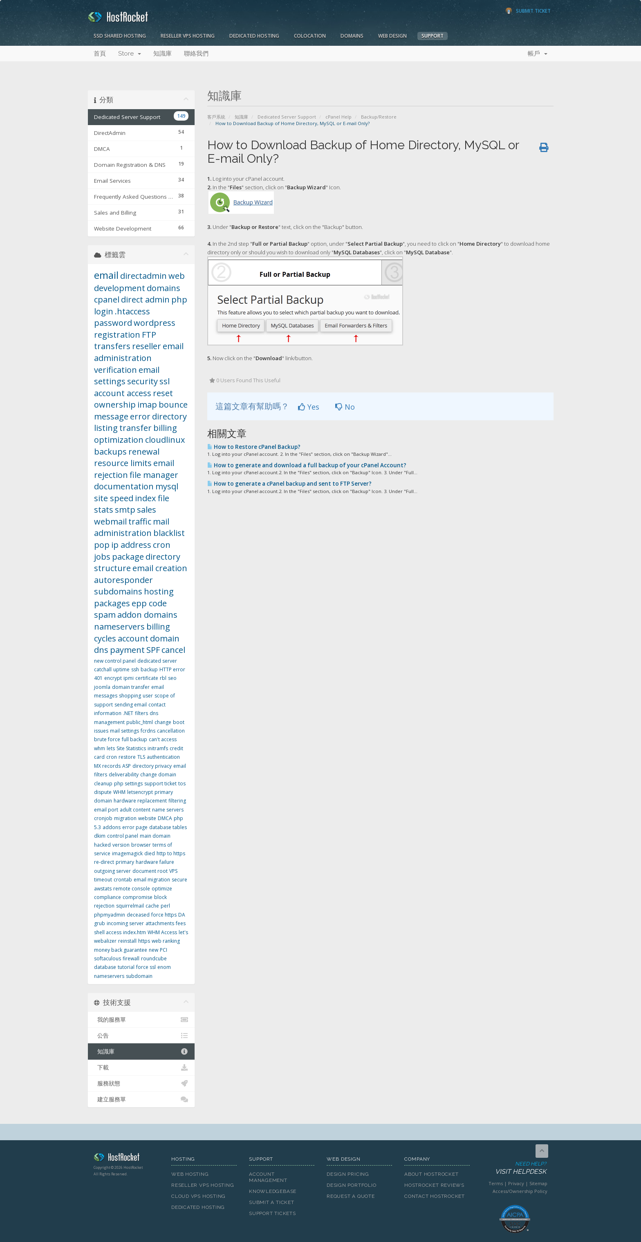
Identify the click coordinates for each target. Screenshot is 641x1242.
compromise (137, 897)
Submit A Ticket (271, 1202)
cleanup (103, 783)
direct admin (145, 299)
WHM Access (162, 932)
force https (164, 914)
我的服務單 (141, 1020)
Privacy (516, 1183)
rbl (163, 678)
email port (106, 809)
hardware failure (155, 862)
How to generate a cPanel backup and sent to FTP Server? (289, 483)
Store (129, 53)
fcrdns (148, 730)
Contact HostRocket (434, 1196)
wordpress (154, 322)
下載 (141, 1067)
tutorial (126, 967)
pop (102, 544)
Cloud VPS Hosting (198, 1196)
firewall (131, 958)
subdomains (118, 591)
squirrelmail (130, 905)
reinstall (127, 940)
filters (141, 713)
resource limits (123, 463)
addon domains (147, 614)
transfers (112, 346)
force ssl (146, 967)
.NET (128, 713)
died (149, 853)
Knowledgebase (272, 1191)
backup (149, 669)
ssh (135, 669)
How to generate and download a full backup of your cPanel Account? (306, 465)
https (144, 940)
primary (125, 862)
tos (182, 783)
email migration (152, 879)
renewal (143, 451)
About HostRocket (431, 1174)
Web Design (392, 35)
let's (183, 932)
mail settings (124, 730)
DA (181, 914)
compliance (107, 897)
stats (103, 509)
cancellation (171, 730)
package (128, 556)
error (140, 416)
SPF (153, 649)
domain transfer (131, 687)
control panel (122, 835)
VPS (173, 871)
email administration (139, 352)
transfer (135, 427)
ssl (164, 381)
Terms (496, 1183)
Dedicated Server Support (287, 117)
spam (105, 614)
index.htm (134, 932)
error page (135, 827)
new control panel (115, 660)
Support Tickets (272, 1213)
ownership (115, 404)
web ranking (166, 940)
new (153, 949)
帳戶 (537, 53)
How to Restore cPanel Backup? (253, 447)
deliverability (124, 774)
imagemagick (127, 853)
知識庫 (162, 53)
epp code (149, 603)
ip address (131, 544)
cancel (173, 649)
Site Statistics (131, 748)
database (105, 967)
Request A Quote (351, 1196)
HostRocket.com (126, 1158)
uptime (121, 669)
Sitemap (538, 1183)
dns (101, 649)
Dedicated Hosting (254, 35)
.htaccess (132, 311)
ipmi (128, 678)
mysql (166, 486)
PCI (163, 949)
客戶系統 (216, 117)
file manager (154, 474)
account (133, 638)
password (113, 322)
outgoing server (112, 871)
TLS (141, 756)
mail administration (131, 527)
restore (127, 756)
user (148, 695)
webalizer (105, 940)
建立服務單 (141, 1099)
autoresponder (123, 579)
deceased (138, 914)
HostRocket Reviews (434, 1185)
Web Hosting (190, 1174)
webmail (110, 521)
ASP (126, 765)
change (163, 722)
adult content (135, 809)
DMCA (165, 818)
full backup (134, 739)
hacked (102, 844)
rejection (104, 905)
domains (163, 288)
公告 (141, 1035)
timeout (103, 879)
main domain (155, 835)
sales (146, 509)
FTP (149, 334)
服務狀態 (141, 1083)
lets (111, 748)
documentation (124, 486)
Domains (352, 35)
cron (111, 756)
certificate (146, 678)
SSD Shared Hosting (120, 35)
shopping (130, 695)
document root (150, 871)
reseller (146, 346)
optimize (162, 888)
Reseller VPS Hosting (188, 35)
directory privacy (152, 765)
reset (163, 393)
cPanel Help (338, 117)
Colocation (310, 35)
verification (115, 369)
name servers (168, 809)
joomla (102, 687)
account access (122, 393)
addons (112, 827)
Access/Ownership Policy (520, 1191)
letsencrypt (140, 792)
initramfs (158, 748)
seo (172, 678)
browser (141, 844)
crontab (123, 879)
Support (432, 35)
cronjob (103, 818)
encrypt (113, 678)
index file (152, 498)
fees (181, 923)
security (142, 381)
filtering (177, 800)
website (147, 818)
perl (165, 905)
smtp (125, 509)
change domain (158, 774)
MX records (107, 765)
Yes (308, 407)
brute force (107, 739)
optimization (118, 439)
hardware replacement (140, 800)
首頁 (100, 53)
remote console (131, 888)
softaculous (107, 958)
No (345, 407)
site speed (113, 498)
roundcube (154, 958)
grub (99, 923)
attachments (160, 923)
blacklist (169, 532)
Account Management (268, 1177)
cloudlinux (165, 439)
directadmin (143, 275)
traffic (139, 521)
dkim (99, 835)
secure (179, 879)
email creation (159, 568)
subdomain (139, 976)
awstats (103, 888)
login (103, 311)
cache (152, 905)
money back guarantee (120, 949)
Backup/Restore (379, 117)
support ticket (160, 783)
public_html (139, 722)
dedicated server (157, 660)
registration (117, 334)
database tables (168, 827)
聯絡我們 (196, 53)
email (106, 275)
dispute (103, 792)
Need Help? (514, 1168)
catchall (103, 669)
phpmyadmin (109, 914)
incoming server (125, 923)
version (121, 844)
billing (165, 427)
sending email (130, 704)
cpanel (106, 299)
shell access (107, 932)
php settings (128, 783)
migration (125, 818)
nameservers (119, 626)
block (160, 897)
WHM (119, 792)
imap (147, 404)
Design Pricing (348, 1174)
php (179, 299)
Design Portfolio (351, 1185)
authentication (163, 756)
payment (127, 649)
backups (110, 451)
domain (164, 638)
